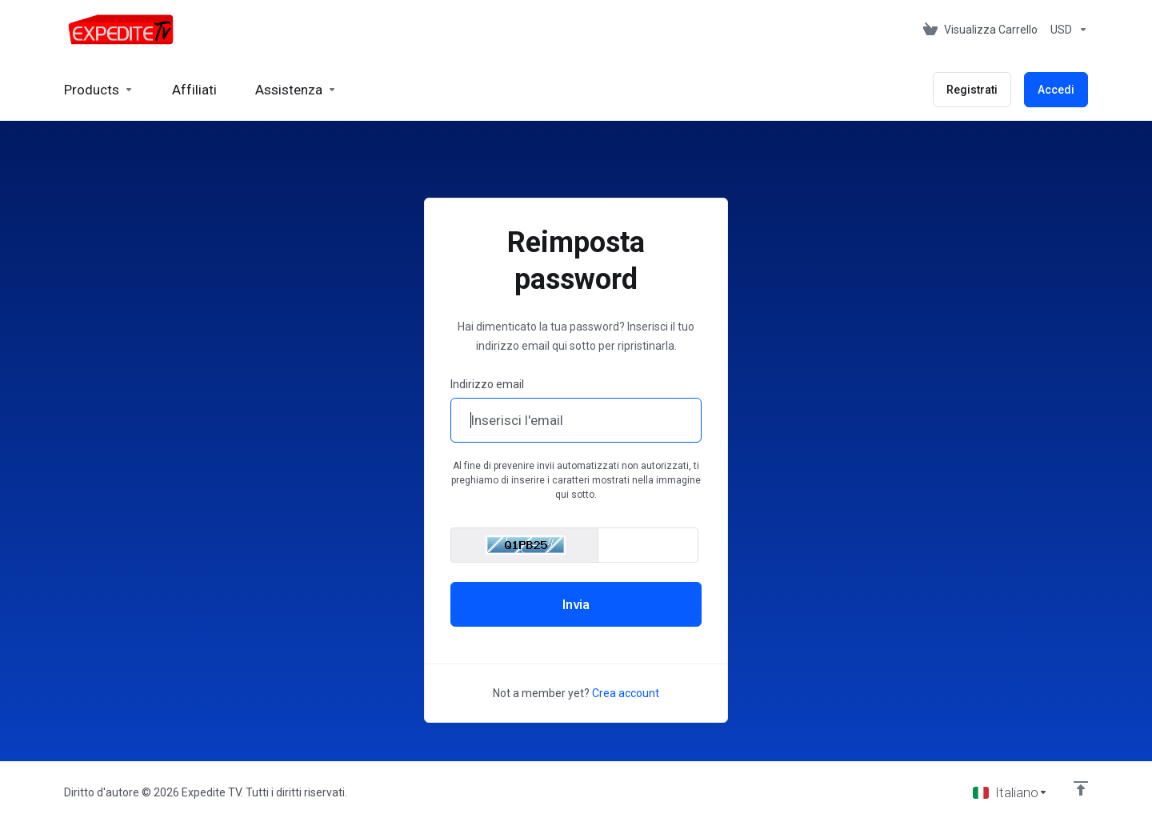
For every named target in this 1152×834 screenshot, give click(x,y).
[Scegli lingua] (1010, 792)
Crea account (625, 693)
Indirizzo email (487, 384)
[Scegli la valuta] (1066, 29)
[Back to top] (1081, 788)
